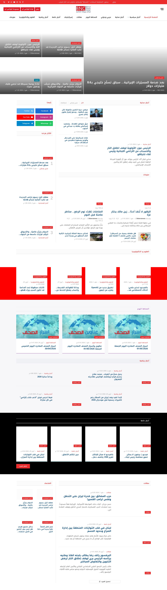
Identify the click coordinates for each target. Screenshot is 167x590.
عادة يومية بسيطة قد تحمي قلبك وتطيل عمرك (22, 85)
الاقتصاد (47, 483)
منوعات (12, 17)
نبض (37, 9)
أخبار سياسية (135, 17)
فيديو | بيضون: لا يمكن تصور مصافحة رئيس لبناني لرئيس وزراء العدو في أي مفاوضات (136, 455)
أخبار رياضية (43, 17)
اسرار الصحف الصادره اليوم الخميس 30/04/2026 (38, 347)
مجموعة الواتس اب (12, 9)
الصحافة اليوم (91, 17)
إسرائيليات (68, 17)
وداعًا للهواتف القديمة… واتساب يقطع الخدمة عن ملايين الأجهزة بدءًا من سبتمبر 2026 (67, 288)
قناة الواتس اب (27, 9)
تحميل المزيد (104, 581)
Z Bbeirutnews (76, 90)
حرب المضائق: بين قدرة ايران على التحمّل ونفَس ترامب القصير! (87, 498)
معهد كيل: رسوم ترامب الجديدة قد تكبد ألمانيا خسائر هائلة (63, 48)
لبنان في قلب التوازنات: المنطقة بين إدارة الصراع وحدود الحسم (33, 455)
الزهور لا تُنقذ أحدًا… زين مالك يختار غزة (131, 213)
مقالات (79, 17)
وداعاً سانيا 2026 (44, 376)
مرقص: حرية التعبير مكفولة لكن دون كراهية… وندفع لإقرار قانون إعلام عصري (75, 112)
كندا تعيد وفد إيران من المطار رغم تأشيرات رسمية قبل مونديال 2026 (106, 398)
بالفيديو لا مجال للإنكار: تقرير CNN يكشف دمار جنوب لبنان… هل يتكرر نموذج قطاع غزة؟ (102, 455)
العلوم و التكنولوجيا (140, 251)
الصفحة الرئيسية (151, 17)
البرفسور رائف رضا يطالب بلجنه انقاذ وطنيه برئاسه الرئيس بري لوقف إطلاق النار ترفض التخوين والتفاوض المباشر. (85, 558)
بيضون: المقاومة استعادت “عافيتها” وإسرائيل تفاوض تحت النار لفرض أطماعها (82, 2)
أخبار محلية (119, 17)
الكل (82, 103)
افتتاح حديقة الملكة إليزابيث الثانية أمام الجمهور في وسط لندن (73, 234)
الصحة (37, 80)
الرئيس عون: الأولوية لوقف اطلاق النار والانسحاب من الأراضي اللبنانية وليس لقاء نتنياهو (22, 47)
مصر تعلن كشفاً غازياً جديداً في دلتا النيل (45, 529)
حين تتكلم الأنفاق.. (70, 454)
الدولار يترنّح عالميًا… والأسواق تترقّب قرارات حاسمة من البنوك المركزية (62, 85)
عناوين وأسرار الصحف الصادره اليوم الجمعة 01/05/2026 (85, 347)
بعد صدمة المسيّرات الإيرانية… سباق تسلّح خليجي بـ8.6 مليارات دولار (125, 84)
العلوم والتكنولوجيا (27, 17)
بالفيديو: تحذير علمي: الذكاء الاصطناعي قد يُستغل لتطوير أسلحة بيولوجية (138, 288)
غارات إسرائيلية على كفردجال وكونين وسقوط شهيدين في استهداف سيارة (76, 140)
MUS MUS (160, 90)
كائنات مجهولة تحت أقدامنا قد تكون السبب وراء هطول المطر (31, 288)
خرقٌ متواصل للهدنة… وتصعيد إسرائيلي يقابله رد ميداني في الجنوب (75, 126)
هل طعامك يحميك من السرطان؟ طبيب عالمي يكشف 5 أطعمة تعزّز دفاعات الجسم (122, 235)
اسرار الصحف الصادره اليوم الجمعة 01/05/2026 (131, 347)
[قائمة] (162, 9)
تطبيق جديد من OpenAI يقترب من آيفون (102, 288)
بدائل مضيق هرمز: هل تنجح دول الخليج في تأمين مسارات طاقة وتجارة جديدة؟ (25, 529)
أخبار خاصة (56, 17)
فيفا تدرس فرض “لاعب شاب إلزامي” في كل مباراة (36, 398)
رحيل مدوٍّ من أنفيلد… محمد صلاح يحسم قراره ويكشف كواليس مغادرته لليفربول (105, 376)
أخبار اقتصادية (76, 43)
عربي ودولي (106, 17)
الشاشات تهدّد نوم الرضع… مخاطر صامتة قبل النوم (84, 213)
